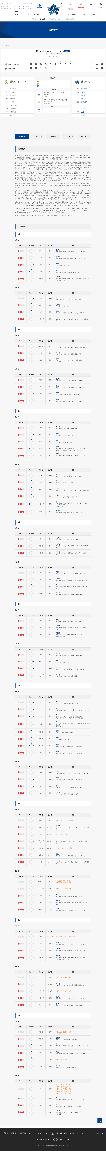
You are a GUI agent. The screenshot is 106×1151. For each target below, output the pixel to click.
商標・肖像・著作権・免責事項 (65, 1133)
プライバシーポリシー (83, 1133)
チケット (36, 14)
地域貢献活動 (22, 1133)
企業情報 (5, 1133)
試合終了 (67, 51)
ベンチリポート (68, 136)
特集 (94, 14)
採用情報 (13, 1133)
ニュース (66, 14)
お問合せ (53, 1135)
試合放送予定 (70, 19)
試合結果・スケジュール (56, 19)
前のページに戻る (6, 45)
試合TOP (34, 19)
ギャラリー (84, 136)
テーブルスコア (37, 136)
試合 (16, 14)
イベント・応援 (75, 14)
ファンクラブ (86, 14)
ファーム (29, 14)
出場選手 (53, 136)
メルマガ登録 (49, 1133)
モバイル (39, 1133)
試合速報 (42, 19)
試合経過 (22, 136)
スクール (31, 1133)
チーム (22, 14)
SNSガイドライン (98, 1133)
